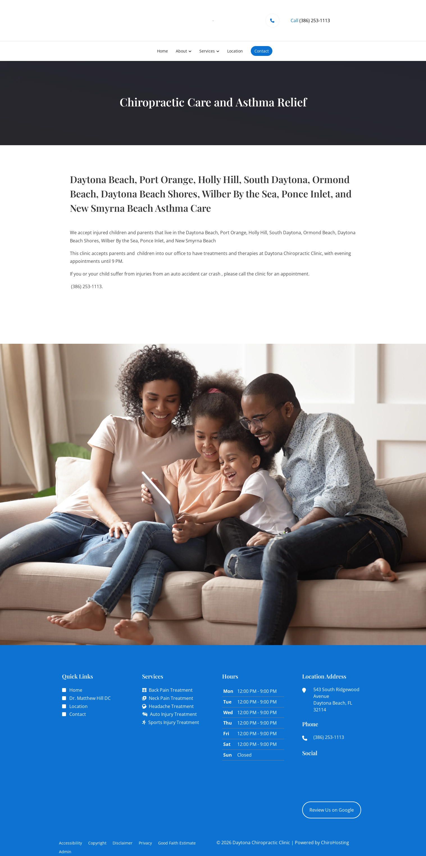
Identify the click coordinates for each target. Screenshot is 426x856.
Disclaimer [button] (123, 843)
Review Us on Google (331, 810)
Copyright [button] (97, 843)
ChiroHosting (335, 842)
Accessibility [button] (70, 843)
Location (235, 51)
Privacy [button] (145, 843)
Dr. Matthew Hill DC (90, 698)
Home (162, 51)
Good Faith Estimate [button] (177, 843)
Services (207, 51)
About (181, 51)
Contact (261, 51)
